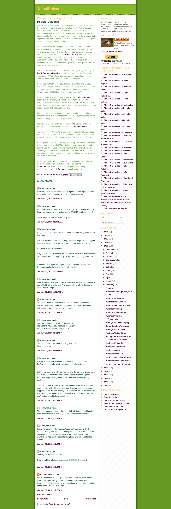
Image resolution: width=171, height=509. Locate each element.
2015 (106, 239)
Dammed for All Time (113, 406)
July (108, 267)
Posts (106, 217)
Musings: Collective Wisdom (118, 357)
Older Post (91, 499)
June (108, 270)
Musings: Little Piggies (115, 312)
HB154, (43, 166)
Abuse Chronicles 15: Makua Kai (118, 105)
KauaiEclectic (50, 9)
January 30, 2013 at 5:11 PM (49, 351)
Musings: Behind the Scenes (118, 305)
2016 (106, 235)
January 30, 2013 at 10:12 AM (50, 222)
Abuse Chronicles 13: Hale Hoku (118, 132)
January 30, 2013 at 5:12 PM (49, 400)
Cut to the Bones (111, 394)
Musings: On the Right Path (117, 364)
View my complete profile (112, 52)
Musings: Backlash (114, 354)
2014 (106, 242)
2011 (106, 371)
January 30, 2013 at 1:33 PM (49, 312)
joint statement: (80, 126)
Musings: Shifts (112, 350)
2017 (106, 232)
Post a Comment (44, 494)
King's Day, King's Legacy (117, 326)
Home (66, 499)
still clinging (83, 97)
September (111, 260)
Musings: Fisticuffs (114, 343)
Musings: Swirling (113, 309)
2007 (106, 385)
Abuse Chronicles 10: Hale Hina (118, 147)
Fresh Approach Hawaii (47, 73)
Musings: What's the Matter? (118, 361)
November (111, 253)
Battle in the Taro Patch (114, 400)
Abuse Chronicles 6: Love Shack (118, 163)
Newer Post (42, 499)
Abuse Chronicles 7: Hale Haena (118, 160)
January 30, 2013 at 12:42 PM (50, 292)
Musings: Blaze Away (115, 329)
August (109, 263)
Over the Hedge (111, 397)
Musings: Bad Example (115, 302)
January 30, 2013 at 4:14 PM (49, 333)
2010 (106, 375)
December (111, 249)
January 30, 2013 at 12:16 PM (50, 272)
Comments (108, 222)
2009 (106, 378)
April (108, 278)
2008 (106, 382)
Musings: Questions (114, 298)
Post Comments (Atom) (59, 504)
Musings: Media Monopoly (117, 322)
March (109, 281)
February (110, 285)
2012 (106, 368)
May (108, 274)
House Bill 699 (71, 54)
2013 (106, 246)
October (110, 256)
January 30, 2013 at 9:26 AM (49, 199)
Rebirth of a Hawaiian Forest (117, 403)
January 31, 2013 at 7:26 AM (49, 490)
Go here (61, 169)
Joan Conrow (123, 39)
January (110, 288)
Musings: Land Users (115, 347)
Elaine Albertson (47, 474)
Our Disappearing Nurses (115, 409)
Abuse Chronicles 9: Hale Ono (117, 151)
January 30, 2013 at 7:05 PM (49, 467)
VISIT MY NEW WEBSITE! (115, 208)
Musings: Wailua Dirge (115, 333)
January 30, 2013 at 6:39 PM (49, 444)
